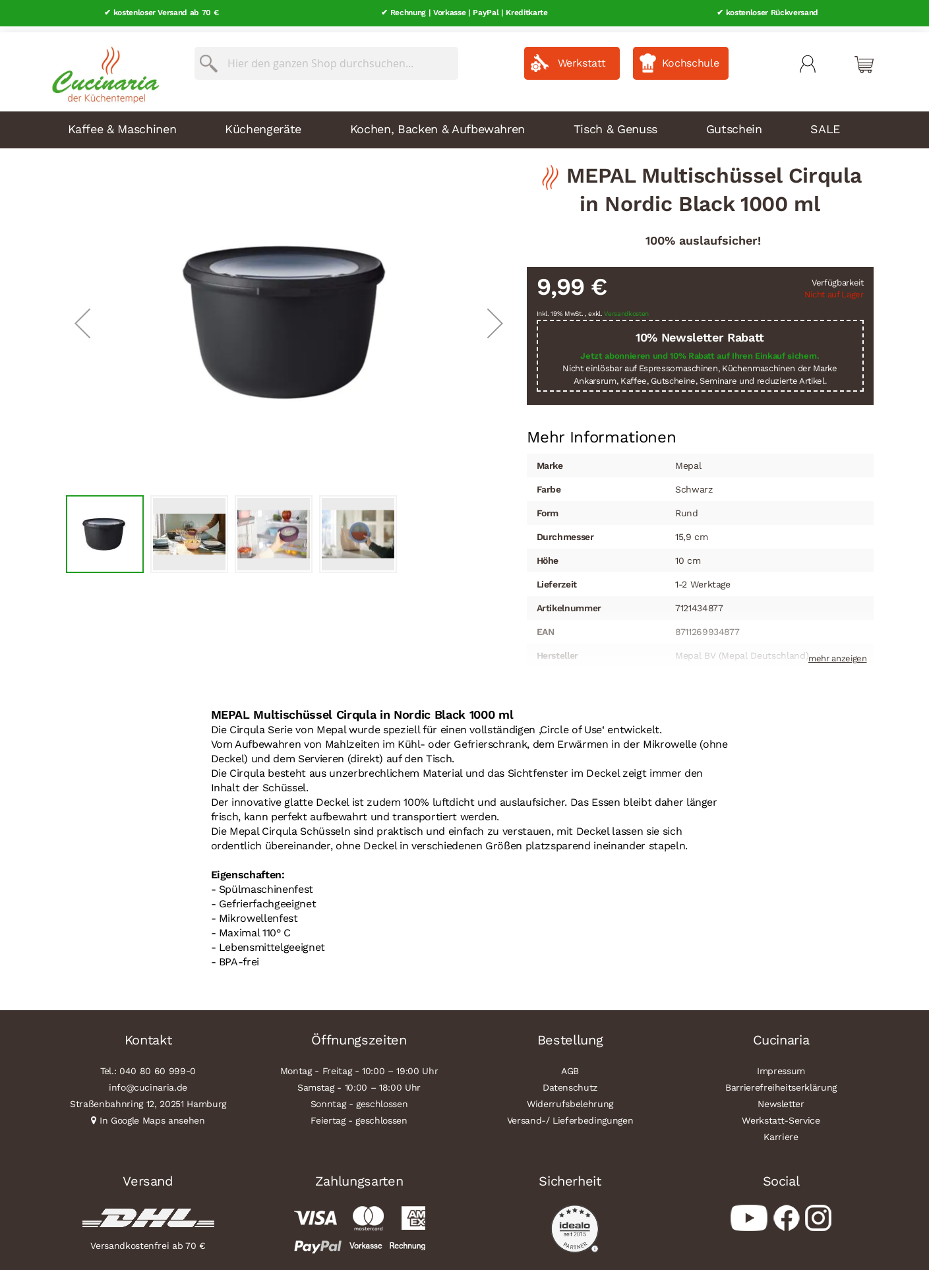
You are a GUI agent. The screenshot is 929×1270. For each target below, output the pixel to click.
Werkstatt (582, 57)
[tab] (601, 431)
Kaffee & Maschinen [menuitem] (122, 123)
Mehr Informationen (601, 430)
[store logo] (102, 66)
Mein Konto (808, 58)
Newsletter (781, 1098)
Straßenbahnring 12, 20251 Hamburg (148, 1098)
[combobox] (326, 57)
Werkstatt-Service (781, 1114)
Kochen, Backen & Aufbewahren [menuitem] (437, 123)
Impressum (781, 1065)
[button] (82, 317)
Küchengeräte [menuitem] (263, 123)
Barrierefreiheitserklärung (781, 1081)
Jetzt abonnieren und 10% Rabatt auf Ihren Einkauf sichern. (699, 350)
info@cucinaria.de (148, 1081)
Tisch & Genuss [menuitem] (615, 123)
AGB (570, 1065)
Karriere (781, 1131)
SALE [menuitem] (825, 123)
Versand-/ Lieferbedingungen (570, 1114)
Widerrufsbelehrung (570, 1098)
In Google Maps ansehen (152, 1114)
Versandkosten (626, 308)
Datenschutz (570, 1081)
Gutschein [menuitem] (734, 123)
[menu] (465, 124)
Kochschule (690, 57)
